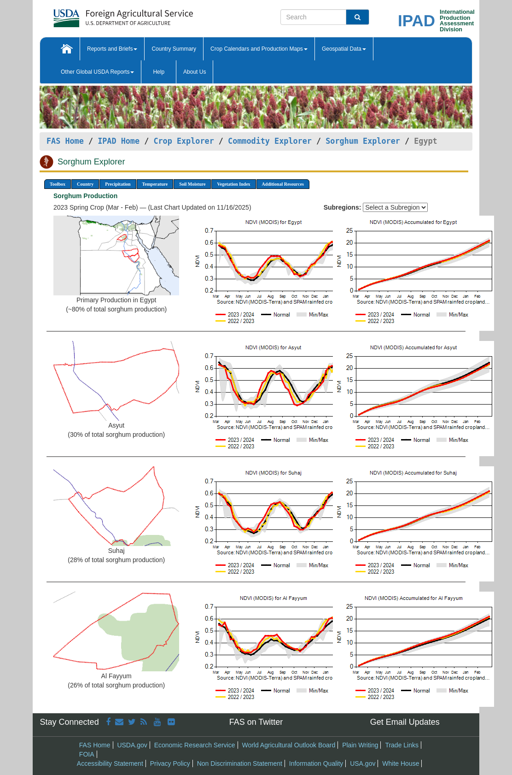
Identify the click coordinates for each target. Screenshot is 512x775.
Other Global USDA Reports (97, 72)
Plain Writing (360, 745)
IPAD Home (119, 141)
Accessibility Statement (110, 763)
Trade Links (402, 745)
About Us (194, 72)
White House (400, 763)
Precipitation (117, 184)
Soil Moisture (192, 184)
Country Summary (173, 49)
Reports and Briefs (112, 49)
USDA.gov (132, 745)
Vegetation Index (233, 184)
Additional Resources (283, 184)
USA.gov (362, 763)
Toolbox (57, 184)
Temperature (155, 184)
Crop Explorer (183, 141)
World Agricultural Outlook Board (288, 745)
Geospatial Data (344, 49)
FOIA (86, 754)
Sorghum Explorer (363, 141)
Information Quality (316, 763)
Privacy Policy (170, 763)
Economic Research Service (194, 745)
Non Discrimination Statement (239, 763)
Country (85, 184)
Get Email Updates (405, 722)
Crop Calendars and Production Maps (259, 49)
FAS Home (65, 141)
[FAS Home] (100, 15)
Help (158, 72)
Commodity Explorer (270, 141)
